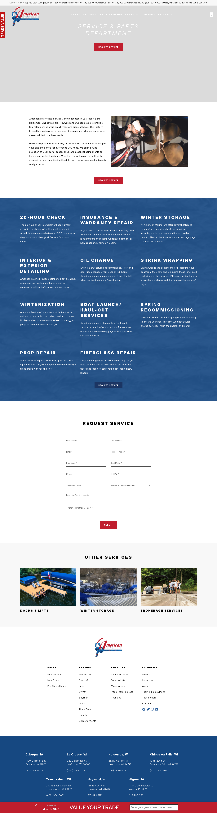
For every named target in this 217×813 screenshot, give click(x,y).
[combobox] (114, 452)
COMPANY (148, 14)
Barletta (83, 715)
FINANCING (114, 14)
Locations (147, 680)
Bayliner (83, 697)
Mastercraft (85, 674)
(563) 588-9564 (56, 3)
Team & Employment (153, 691)
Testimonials (149, 697)
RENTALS (131, 14)
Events (146, 674)
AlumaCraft (85, 709)
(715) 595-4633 (90, 3)
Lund (81, 686)
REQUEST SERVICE (108, 47)
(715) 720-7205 (122, 3)
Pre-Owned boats (57, 686)
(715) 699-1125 (179, 3)
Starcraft (84, 680)
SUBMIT (108, 525)
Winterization (118, 686)
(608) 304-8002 (152, 3)
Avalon (82, 703)
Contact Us (148, 703)
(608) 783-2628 (30, 3)
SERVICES (96, 14)
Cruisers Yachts (87, 721)
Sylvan (82, 691)
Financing (116, 697)
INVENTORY (78, 14)
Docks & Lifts (118, 680)
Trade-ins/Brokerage (122, 691)
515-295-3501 (201, 3)
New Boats (53, 680)
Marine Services (119, 674)
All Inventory (54, 674)
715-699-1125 (95, 795)
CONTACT (165, 14)
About (145, 686)
